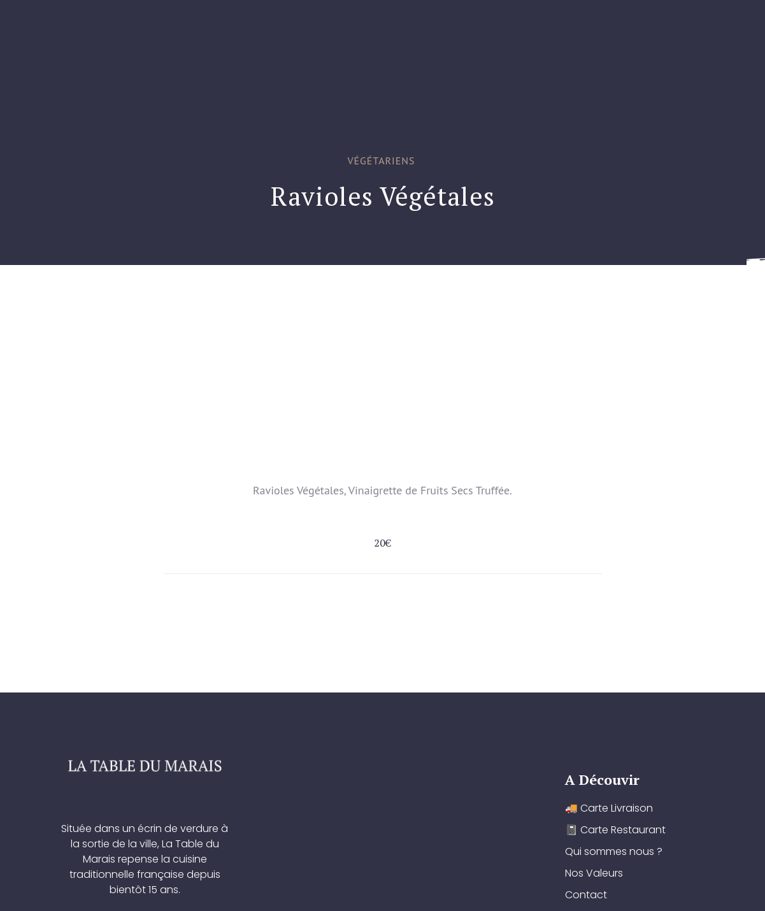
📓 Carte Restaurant (304, 297)
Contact (611, 297)
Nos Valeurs (533, 297)
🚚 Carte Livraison (179, 297)
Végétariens (381, 160)
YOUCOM (401, 890)
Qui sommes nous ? (429, 297)
